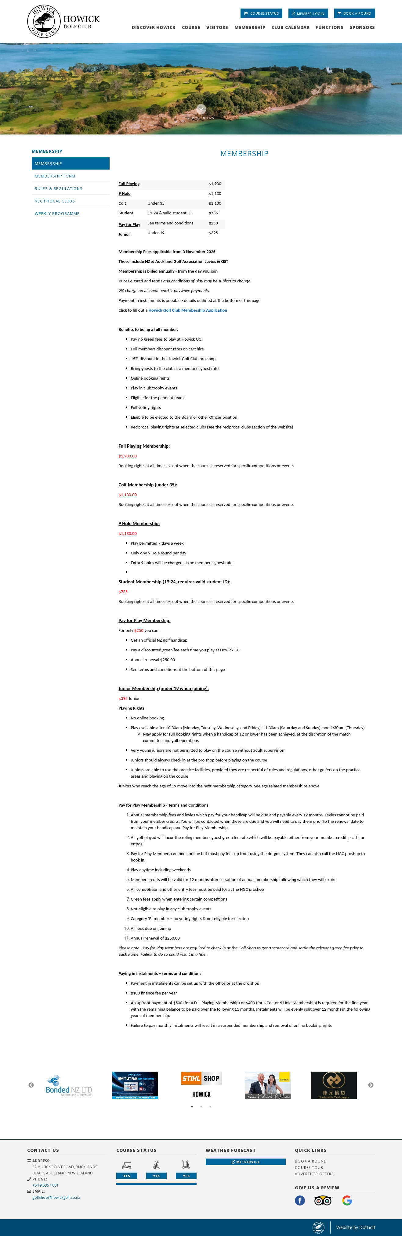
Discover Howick (154, 27)
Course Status (261, 13)
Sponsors (362, 27)
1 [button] (192, 1107)
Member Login (308, 13)
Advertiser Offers (314, 1174)
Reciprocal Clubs (55, 201)
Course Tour (309, 1167)
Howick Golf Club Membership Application (188, 310)
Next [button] (371, 1085)
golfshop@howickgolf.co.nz (56, 1197)
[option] (201, 88)
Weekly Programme (57, 213)
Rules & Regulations (59, 188)
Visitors (217, 27)
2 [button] (201, 1107)
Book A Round (354, 13)
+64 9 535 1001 (45, 1185)
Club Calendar (291, 27)
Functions (330, 27)
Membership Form (55, 176)
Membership (250, 27)
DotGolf (367, 1227)
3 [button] (210, 1107)
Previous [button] (31, 1085)
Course (191, 27)
